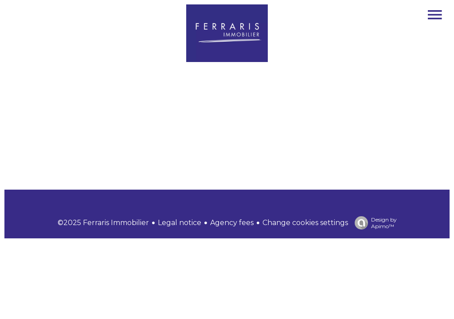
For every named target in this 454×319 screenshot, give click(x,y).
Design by (373, 223)
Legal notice (179, 222)
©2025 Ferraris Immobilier (103, 222)
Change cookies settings (305, 222)
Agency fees (232, 222)
